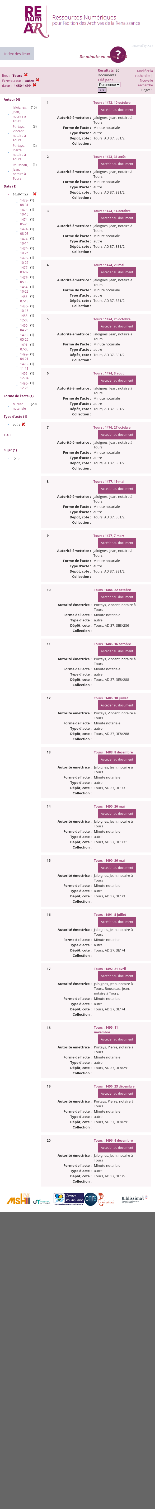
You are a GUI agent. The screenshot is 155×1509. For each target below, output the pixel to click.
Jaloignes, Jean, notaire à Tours (20, 114)
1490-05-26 (24, 337)
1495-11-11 (24, 366)
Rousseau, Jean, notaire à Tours (20, 172)
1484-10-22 (24, 289)
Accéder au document (117, 109)
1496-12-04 (24, 375)
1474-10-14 (24, 241)
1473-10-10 (24, 212)
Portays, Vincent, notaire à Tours (19, 133)
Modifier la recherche (144, 73)
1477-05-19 (24, 279)
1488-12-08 (24, 317)
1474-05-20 (24, 221)
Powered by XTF (142, 46)
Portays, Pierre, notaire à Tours (19, 152)
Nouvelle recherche (145, 82)
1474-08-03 (24, 231)
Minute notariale (19, 406)
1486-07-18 (24, 298)
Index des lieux (17, 53)
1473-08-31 (24, 202)
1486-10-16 (24, 308)
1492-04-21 (24, 356)
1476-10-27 (24, 260)
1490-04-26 (24, 327)
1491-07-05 (24, 347)
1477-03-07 (24, 269)
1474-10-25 (24, 250)
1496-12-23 (24, 385)
